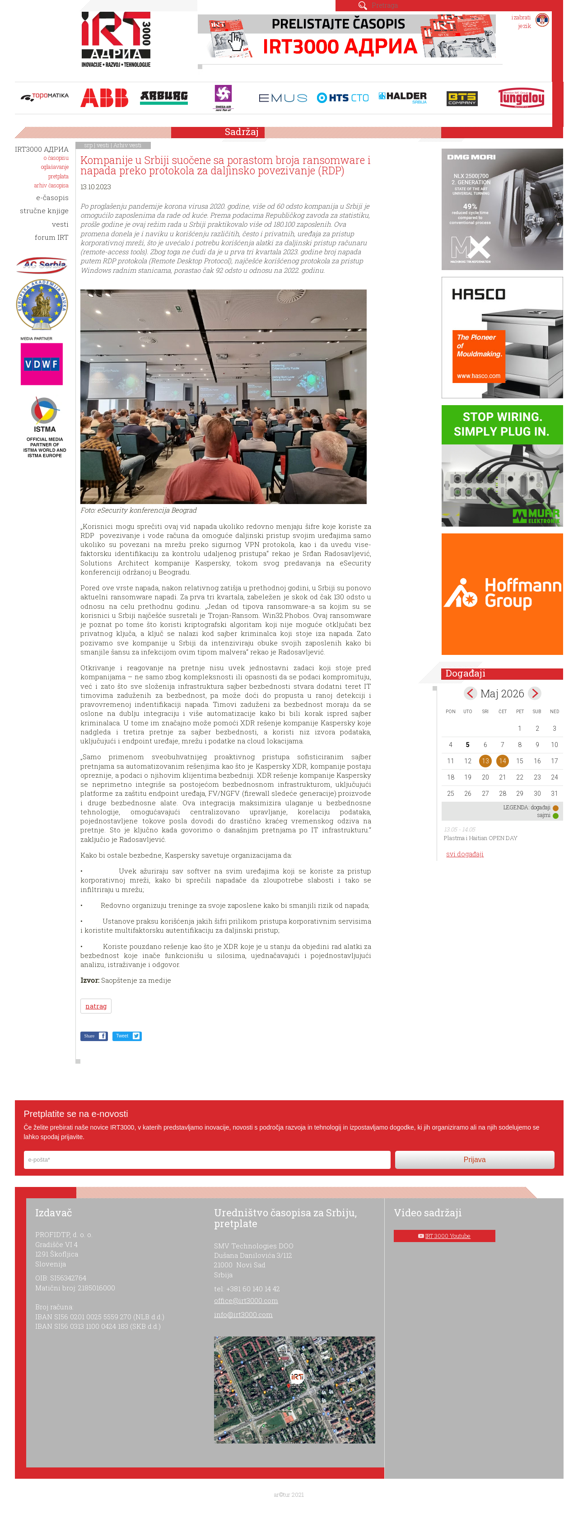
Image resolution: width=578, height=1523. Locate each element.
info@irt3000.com (243, 1314)
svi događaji (465, 854)
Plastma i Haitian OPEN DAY (480, 838)
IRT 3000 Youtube (448, 1236)
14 (502, 761)
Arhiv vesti (127, 145)
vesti (103, 145)
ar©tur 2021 (289, 1494)
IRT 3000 (118, 44)
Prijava (475, 1159)
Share (89, 1035)
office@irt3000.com (246, 1300)
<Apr (470, 693)
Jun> (534, 693)
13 (485, 761)
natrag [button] (96, 1006)
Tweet (122, 1035)
